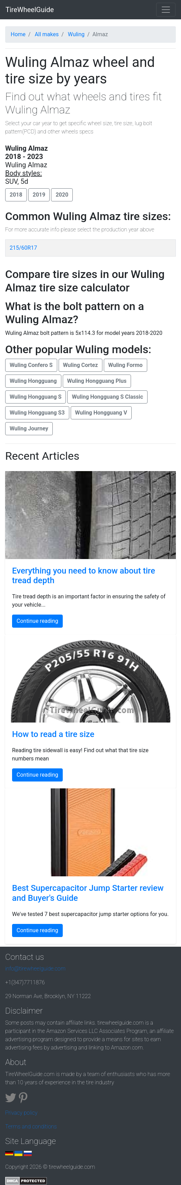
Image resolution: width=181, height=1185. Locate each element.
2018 (16, 194)
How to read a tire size (53, 734)
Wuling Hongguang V (101, 412)
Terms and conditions (31, 1126)
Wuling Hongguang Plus (97, 381)
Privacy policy (21, 1112)
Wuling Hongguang (33, 381)
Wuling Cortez (80, 365)
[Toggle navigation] (165, 10)
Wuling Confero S (31, 365)
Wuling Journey (29, 428)
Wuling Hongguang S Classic (107, 397)
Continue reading (37, 621)
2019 (39, 194)
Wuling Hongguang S (35, 397)
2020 (62, 194)
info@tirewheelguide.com (35, 968)
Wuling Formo (125, 365)
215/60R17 (23, 248)
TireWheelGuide (30, 10)
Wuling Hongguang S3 (37, 412)
